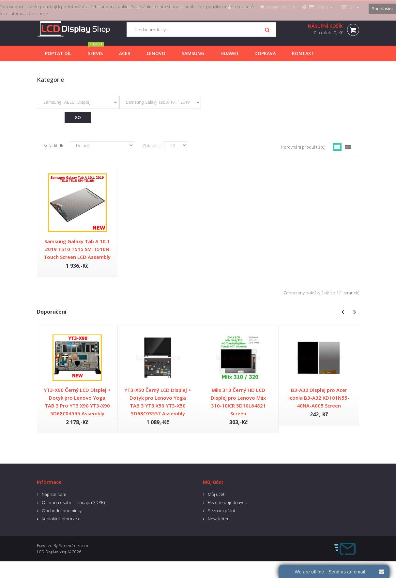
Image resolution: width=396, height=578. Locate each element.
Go (78, 117)
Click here (38, 13)
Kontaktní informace (61, 519)
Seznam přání (221, 510)
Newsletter (218, 519)
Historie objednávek (227, 502)
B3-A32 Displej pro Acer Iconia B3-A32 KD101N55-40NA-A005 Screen (318, 398)
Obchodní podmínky (62, 510)
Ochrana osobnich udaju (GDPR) (73, 502)
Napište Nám (54, 494)
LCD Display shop (52, 552)
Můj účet (216, 494)
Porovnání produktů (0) (303, 147)
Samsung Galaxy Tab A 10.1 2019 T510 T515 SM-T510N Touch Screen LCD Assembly (77, 249)
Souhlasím (382, 8)
